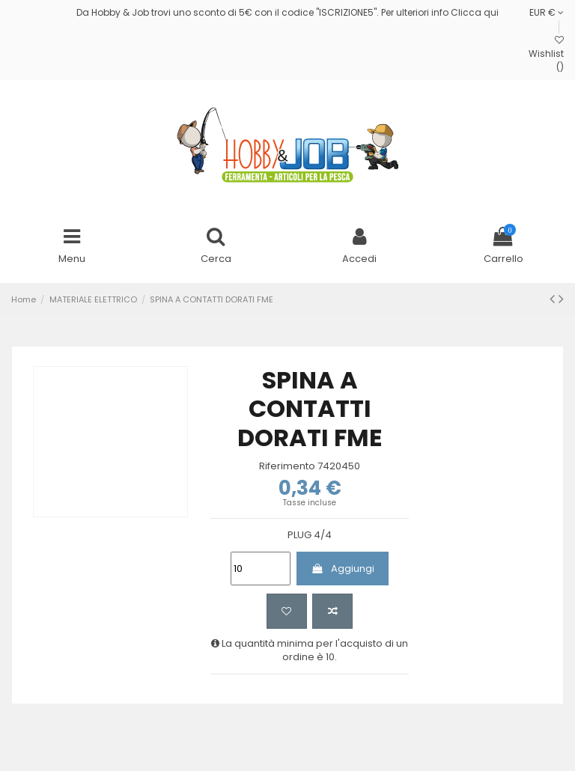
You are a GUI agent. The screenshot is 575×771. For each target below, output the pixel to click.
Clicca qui (475, 12)
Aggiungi (342, 568)
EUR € (546, 12)
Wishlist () (546, 54)
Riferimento (287, 466)
